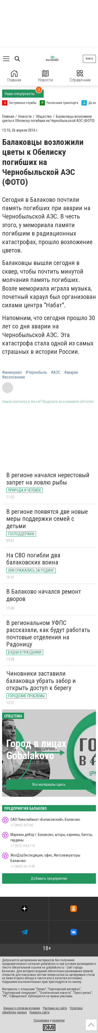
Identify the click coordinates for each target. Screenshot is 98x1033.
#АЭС (55, 372)
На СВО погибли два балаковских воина (33, 559)
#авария (71, 372)
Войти (89, 58)
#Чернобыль (36, 372)
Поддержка (41, 1020)
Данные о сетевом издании (21, 1008)
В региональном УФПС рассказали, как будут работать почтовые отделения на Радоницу (48, 633)
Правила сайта (39, 1012)
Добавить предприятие (49, 878)
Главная (14, 76)
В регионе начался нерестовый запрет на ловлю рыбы (47, 478)
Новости (45, 76)
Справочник (80, 76)
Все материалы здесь (49, 784)
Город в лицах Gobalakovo (36, 749)
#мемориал (12, 372)
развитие (58, 1020)
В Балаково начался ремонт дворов (43, 595)
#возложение (13, 377)
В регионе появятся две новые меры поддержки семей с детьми (47, 519)
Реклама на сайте (55, 1008)
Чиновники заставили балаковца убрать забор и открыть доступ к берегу (41, 681)
